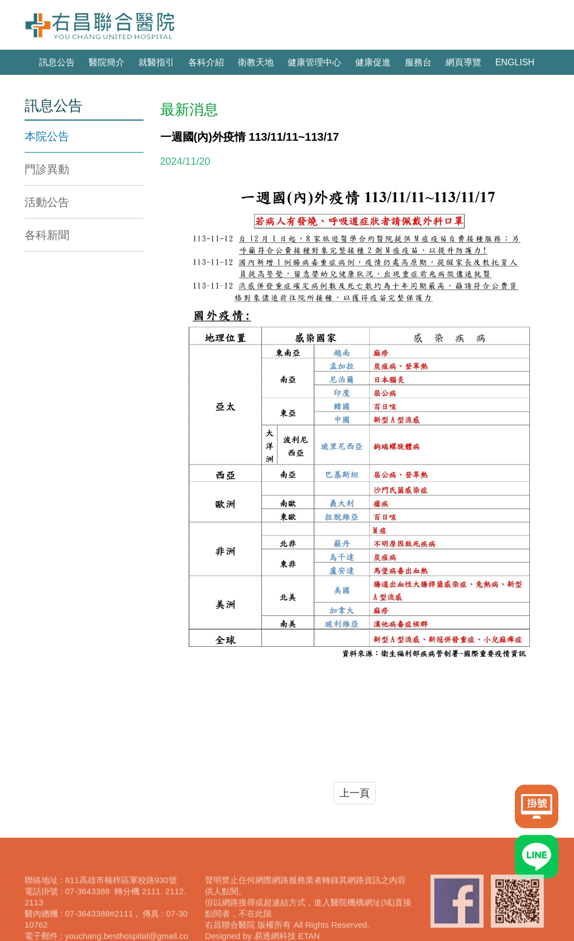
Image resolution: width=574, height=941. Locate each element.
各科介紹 (206, 62)
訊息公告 (57, 62)
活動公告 (47, 202)
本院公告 (47, 136)
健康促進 (373, 62)
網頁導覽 (463, 62)
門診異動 (47, 169)
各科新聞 (47, 235)
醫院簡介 (107, 62)
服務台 (418, 62)
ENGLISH (514, 62)
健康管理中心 (314, 62)
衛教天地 (256, 62)
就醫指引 (156, 62)
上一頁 (354, 793)
